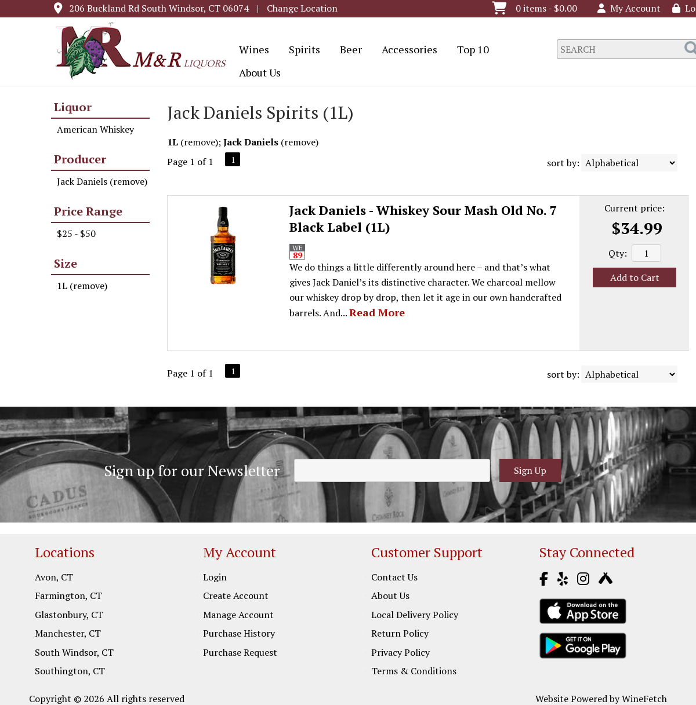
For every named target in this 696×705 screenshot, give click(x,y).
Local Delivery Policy (414, 614)
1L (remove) (82, 285)
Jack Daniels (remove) (102, 181)
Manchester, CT (68, 633)
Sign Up (530, 470)
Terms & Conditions (413, 670)
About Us (256, 73)
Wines (250, 50)
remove (199, 142)
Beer (347, 50)
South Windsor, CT (74, 652)
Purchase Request (240, 652)
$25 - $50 (76, 233)
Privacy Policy (400, 652)
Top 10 (469, 50)
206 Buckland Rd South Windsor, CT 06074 (159, 8)
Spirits (300, 50)
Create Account (236, 595)
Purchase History (239, 633)
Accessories (406, 50)
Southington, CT (70, 670)
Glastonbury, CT (69, 614)
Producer (80, 159)
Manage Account (238, 614)
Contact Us (394, 577)
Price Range (88, 211)
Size (65, 263)
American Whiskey (95, 129)
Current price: (634, 208)
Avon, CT (54, 577)
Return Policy (400, 633)
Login (215, 577)
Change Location (302, 8)
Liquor (73, 107)
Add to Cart (634, 277)
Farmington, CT (68, 595)
